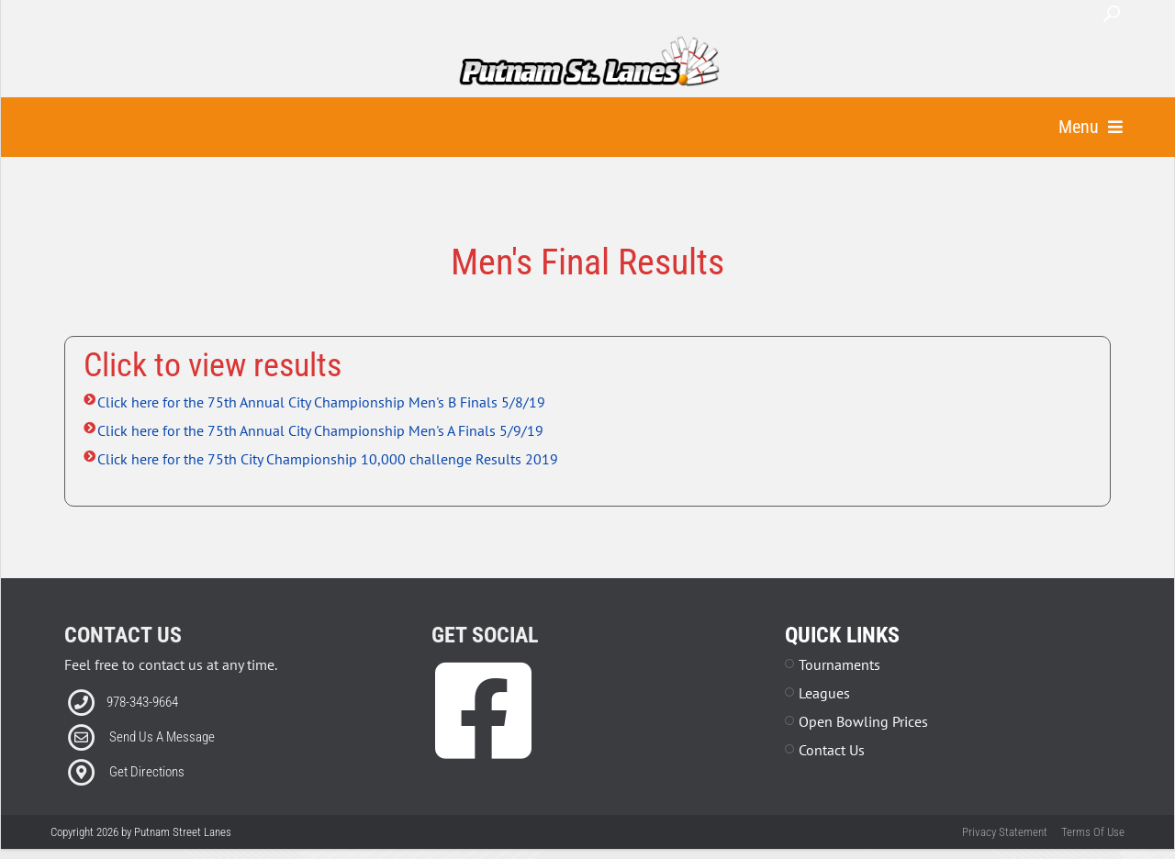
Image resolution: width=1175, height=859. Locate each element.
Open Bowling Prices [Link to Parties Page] (863, 745)
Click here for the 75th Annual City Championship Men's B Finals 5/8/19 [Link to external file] (321, 426)
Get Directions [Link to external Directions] (147, 795)
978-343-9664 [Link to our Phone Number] (142, 726)
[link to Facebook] (483, 762)
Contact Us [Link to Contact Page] (832, 773)
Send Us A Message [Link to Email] (162, 761)
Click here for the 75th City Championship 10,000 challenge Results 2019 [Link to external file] (327, 483)
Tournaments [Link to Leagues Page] (839, 688)
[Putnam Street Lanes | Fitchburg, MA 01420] (588, 62)
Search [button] (1112, 14)
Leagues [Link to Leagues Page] (824, 717)
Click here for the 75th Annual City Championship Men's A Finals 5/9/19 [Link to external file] (320, 454)
